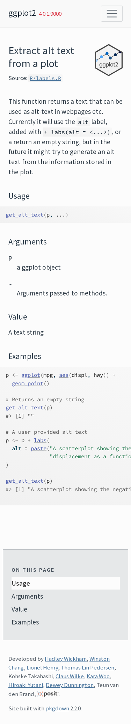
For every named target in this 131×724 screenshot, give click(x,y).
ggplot (30, 375)
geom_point (27, 383)
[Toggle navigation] (112, 14)
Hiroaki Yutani (25, 685)
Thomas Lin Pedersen (87, 667)
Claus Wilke (70, 676)
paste (38, 448)
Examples (25, 622)
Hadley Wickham (66, 659)
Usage (21, 583)
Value (19, 609)
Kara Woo (98, 676)
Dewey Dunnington (70, 685)
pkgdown (57, 708)
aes (63, 375)
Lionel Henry (42, 667)
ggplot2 (22, 12)
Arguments (27, 596)
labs (40, 440)
